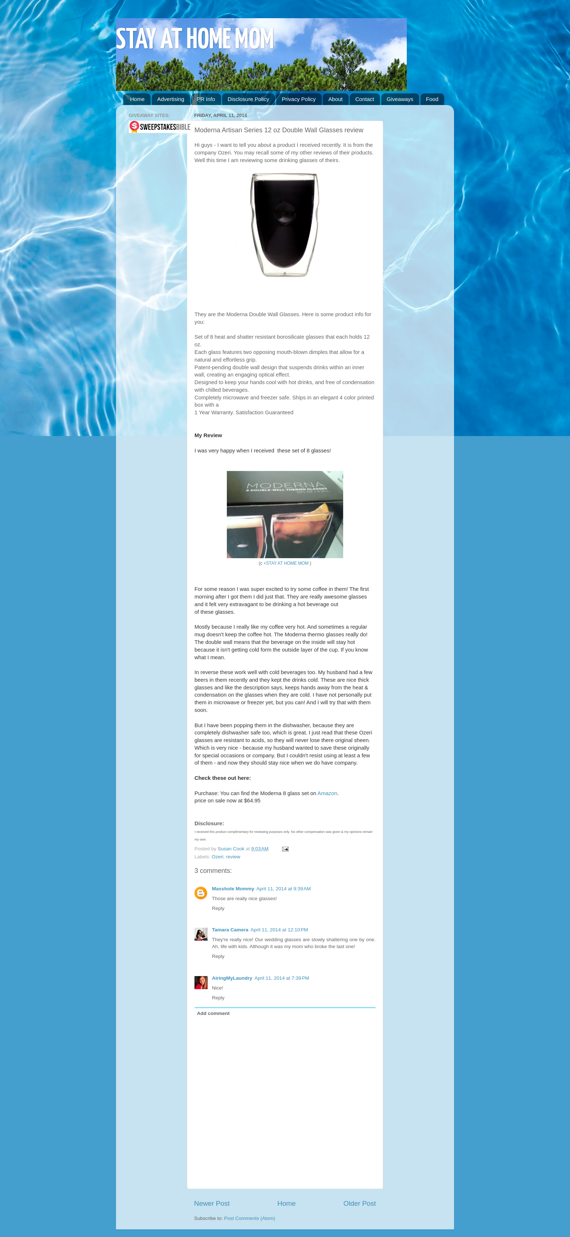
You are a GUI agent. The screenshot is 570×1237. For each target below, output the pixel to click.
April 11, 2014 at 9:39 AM (283, 888)
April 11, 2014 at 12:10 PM (279, 929)
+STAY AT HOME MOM (286, 563)
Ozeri (217, 856)
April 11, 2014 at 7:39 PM (281, 978)
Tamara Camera (230, 929)
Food (432, 99)
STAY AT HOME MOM (195, 40)
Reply (218, 908)
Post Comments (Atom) (249, 1218)
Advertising (170, 99)
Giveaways (400, 99)
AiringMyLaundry (232, 978)
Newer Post (212, 1203)
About (335, 99)
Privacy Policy (299, 99)
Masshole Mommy (233, 888)
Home (137, 99)
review (233, 856)
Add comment (213, 1013)
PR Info (206, 99)
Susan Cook (232, 848)
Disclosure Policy (248, 99)
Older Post (360, 1203)
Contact (364, 99)
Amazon (326, 793)
